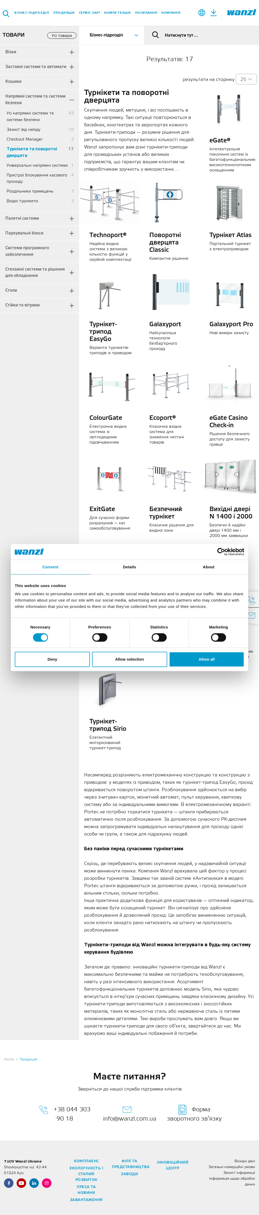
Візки (10, 52)
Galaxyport (165, 325)
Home (9, 1059)
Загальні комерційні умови (231, 1167)
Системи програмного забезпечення (27, 251)
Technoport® (108, 235)
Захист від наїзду (23, 130)
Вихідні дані (244, 1161)
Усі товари (62, 36)
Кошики (13, 82)
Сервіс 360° (89, 13)
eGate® (220, 141)
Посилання (146, 13)
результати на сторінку (208, 80)
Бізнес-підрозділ (31, 13)
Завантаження (86, 1200)
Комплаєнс (86, 1161)
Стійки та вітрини (22, 305)
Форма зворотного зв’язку (194, 1113)
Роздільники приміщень (30, 191)
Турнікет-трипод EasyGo (103, 332)
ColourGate (105, 418)
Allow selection (129, 659)
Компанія (170, 13)
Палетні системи (22, 218)
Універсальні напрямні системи (37, 165)
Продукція (64, 13)
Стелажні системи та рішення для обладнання (35, 272)
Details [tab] (129, 567)
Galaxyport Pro (231, 325)
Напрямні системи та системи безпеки (35, 99)
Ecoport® (162, 418)
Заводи (129, 1174)
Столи (11, 290)
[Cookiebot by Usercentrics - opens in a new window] (221, 552)
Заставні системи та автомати (35, 67)
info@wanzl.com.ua (129, 1113)
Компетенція (117, 13)
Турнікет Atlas (230, 235)
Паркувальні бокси (24, 233)
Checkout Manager (24, 139)
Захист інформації (239, 1173)
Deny (52, 659)
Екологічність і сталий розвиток (86, 1174)
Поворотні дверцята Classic (165, 243)
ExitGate (102, 509)
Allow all (207, 659)
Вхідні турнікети (22, 201)
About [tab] (208, 567)
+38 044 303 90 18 (64, 1113)
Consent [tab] (50, 567)
